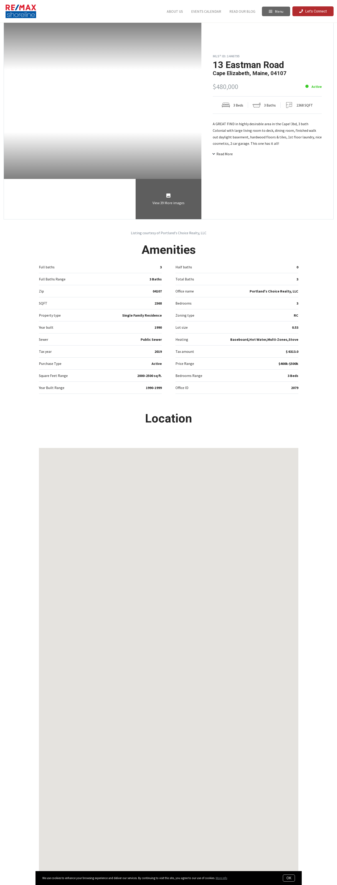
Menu (276, 11)
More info (221, 878)
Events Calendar (206, 11)
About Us (175, 11)
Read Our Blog (242, 11)
